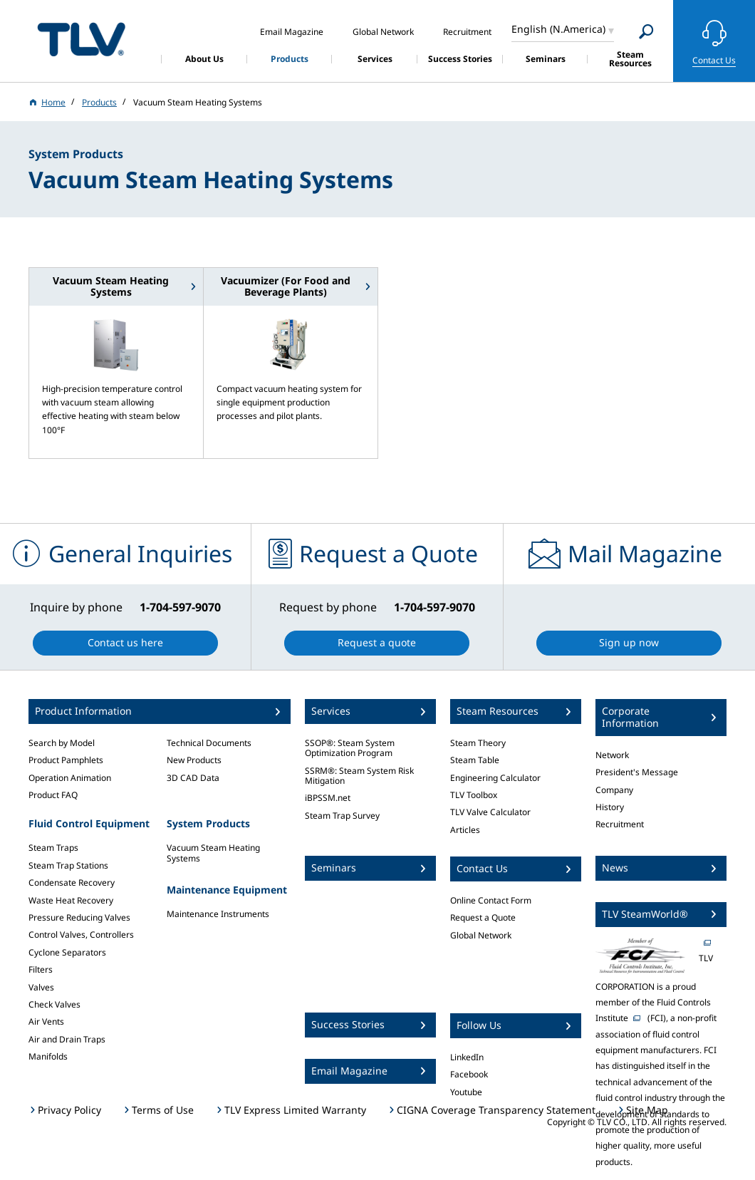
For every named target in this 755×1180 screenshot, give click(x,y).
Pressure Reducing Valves (79, 917)
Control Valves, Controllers (81, 934)
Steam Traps (53, 848)
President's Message (636, 772)
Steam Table (474, 760)
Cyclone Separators (67, 952)
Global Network (480, 935)
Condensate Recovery (71, 882)
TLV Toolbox (473, 795)
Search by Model (61, 743)
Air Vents (46, 1021)
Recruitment (619, 824)
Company (614, 790)
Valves (41, 987)
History (609, 807)
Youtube (466, 1092)
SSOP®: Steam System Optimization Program (350, 748)
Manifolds (48, 1056)
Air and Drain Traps (66, 1039)
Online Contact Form (490, 900)
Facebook (469, 1074)
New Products (194, 760)
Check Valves (54, 1004)
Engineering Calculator (495, 778)
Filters (40, 969)
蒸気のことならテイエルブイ (81, 39)
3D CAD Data (193, 778)
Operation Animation (69, 778)
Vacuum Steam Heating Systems (213, 853)
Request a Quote (483, 917)
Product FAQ (53, 795)
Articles (465, 830)
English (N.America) (558, 29)
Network (612, 755)
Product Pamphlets (65, 760)
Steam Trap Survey (342, 815)
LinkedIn (467, 1057)
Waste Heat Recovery (70, 900)
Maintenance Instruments (218, 914)
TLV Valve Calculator (490, 812)
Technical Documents (209, 743)
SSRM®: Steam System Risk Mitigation (359, 776)
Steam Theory (478, 743)
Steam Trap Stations (68, 865)
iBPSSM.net (327, 798)
